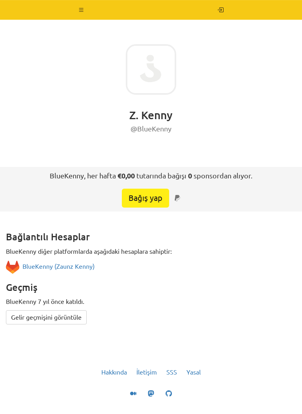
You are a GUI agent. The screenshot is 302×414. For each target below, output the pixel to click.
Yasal (193, 372)
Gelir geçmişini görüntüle (46, 317)
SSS (171, 372)
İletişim (146, 372)
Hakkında (114, 372)
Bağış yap (145, 197)
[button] (81, 10)
